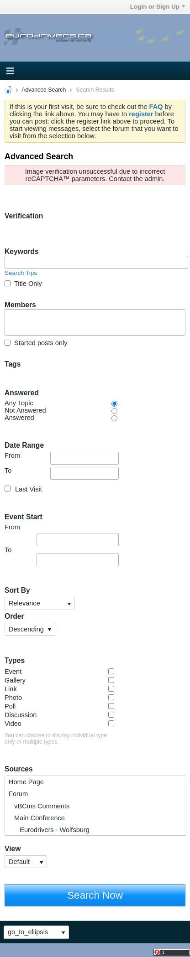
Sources (19, 769)
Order (14, 616)
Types (15, 660)
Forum (18, 793)
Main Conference (37, 818)
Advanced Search (43, 90)
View (13, 849)
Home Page (26, 782)
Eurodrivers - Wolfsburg (49, 829)
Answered (22, 393)
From (62, 458)
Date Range (24, 445)
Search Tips (21, 272)
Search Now (95, 895)
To (62, 473)
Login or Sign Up (157, 6)
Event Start (23, 517)
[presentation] (74, 238)
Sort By (17, 590)
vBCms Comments (39, 806)
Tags (13, 364)
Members (20, 305)
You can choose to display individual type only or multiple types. (56, 738)
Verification (24, 216)
